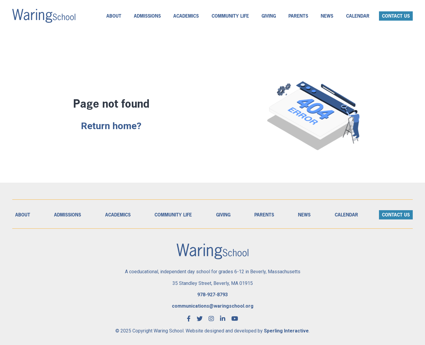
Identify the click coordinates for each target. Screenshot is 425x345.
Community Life (230, 16)
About (113, 16)
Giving (269, 16)
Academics (186, 16)
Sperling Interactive (286, 331)
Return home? (111, 126)
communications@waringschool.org (212, 306)
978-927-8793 (212, 294)
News (327, 16)
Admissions (147, 16)
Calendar (357, 16)
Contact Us (396, 16)
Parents (298, 16)
